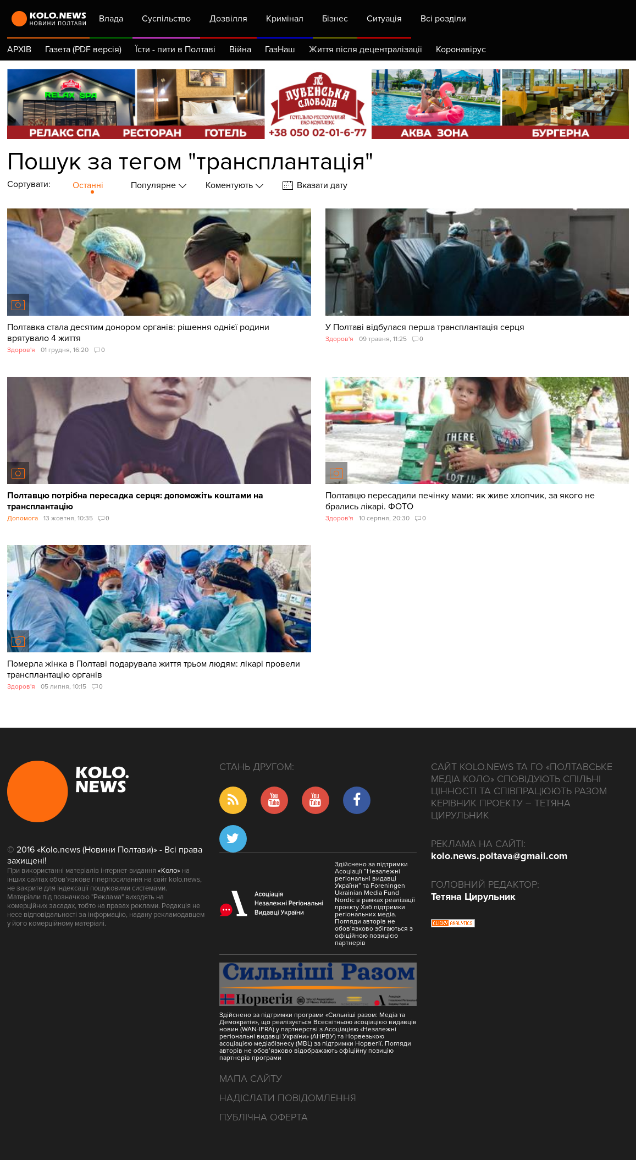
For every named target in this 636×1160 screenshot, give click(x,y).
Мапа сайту (250, 1079)
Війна (240, 49)
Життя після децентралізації (365, 49)
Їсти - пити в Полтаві (175, 49)
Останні (88, 185)
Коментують (230, 185)
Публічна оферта (263, 1117)
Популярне (154, 185)
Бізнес (335, 18)
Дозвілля (228, 18)
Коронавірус (461, 49)
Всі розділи (450, 18)
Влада (111, 18)
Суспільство (166, 18)
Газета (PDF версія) (83, 49)
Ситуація (384, 18)
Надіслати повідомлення (287, 1098)
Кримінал (284, 18)
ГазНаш (280, 49)
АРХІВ (19, 49)
